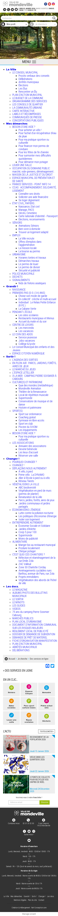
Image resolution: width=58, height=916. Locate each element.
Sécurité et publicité (29, 270)
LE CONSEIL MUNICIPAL (25, 72)
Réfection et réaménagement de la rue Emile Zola (37, 559)
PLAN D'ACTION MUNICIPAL (27, 94)
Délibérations (25, 79)
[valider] (44, 802)
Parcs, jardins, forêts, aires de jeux (36, 500)
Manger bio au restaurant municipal (37, 544)
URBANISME (19, 254)
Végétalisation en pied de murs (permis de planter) (35, 492)
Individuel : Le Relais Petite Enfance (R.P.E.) (37, 304)
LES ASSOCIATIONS (23, 442)
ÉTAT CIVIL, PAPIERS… (24, 203)
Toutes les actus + (46, 731)
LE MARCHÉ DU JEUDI (24, 369)
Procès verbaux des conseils (34, 75)
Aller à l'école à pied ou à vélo (34, 478)
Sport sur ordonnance (30, 414)
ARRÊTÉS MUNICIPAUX (24, 647)
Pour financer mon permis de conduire (34, 147)
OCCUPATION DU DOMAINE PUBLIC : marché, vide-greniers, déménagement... (33, 170)
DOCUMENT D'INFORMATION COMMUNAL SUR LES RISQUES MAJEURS (34, 626)
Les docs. (12, 586)
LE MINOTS (18, 602)
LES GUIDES (18, 605)
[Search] (27, 18)
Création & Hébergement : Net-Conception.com (29, 908)
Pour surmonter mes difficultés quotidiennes (35, 157)
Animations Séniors (29, 225)
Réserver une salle (28, 455)
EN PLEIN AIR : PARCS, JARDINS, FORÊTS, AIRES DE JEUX (34, 364)
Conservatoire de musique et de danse (36, 403)
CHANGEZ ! (18, 465)
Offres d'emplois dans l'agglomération (30, 243)
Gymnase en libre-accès (31, 420)
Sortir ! (10, 356)
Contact (41, 900)
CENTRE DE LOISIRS (23, 324)
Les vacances (26, 331)
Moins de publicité (28, 538)
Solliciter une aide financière (33, 197)
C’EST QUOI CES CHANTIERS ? (28, 554)
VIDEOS (16, 608)
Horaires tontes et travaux (32, 257)
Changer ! (12, 458)
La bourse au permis (29, 251)
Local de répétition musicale (33, 395)
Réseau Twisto (26, 481)
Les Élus (23, 88)
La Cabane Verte (27, 308)
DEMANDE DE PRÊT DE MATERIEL (29, 637)
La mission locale (28, 248)
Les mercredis (26, 327)
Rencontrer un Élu (28, 91)
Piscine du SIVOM (28, 426)
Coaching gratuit (27, 417)
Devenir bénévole (28, 449)
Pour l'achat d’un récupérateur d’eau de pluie (37, 134)
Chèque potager (27, 551)
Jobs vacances (27, 340)
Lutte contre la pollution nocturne (36, 513)
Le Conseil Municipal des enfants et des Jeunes (33, 348)
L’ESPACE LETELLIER (23, 372)
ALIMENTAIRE (19, 541)
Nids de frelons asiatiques (32, 283)
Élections (23, 85)
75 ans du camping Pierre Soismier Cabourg (30, 613)
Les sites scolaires (28, 315)
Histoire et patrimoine (30, 407)
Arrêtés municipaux (29, 82)
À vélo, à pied (26, 471)
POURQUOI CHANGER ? (24, 461)
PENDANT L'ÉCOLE (22, 312)
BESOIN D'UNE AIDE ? (23, 126)
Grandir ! (12, 286)
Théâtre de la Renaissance (33, 391)
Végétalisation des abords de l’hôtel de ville (37, 581)
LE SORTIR (17, 599)
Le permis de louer (28, 264)
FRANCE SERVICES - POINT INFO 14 (31, 184)
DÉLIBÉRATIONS (21, 650)
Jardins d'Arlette (27, 529)
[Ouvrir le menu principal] (29, 62)
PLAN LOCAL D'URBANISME (27, 621)
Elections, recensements (32, 219)
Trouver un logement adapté (33, 232)
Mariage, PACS (26, 209)
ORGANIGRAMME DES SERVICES (29, 101)
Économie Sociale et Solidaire (34, 525)
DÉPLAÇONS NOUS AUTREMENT (29, 468)
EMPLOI (16, 235)
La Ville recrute (26, 238)
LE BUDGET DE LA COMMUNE (27, 98)
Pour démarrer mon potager (33, 162)
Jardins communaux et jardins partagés (34, 505)
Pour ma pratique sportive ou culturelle (34, 141)
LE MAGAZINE (19, 589)
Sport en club (26, 423)
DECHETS (17, 276)
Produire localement (29, 548)
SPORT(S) (17, 410)
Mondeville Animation (30, 388)
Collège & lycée (27, 343)
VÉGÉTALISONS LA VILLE (25, 484)
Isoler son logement (29, 519)
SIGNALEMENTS (21, 280)
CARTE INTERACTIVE (23, 110)
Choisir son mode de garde (33, 295)
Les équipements (28, 430)
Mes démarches (16, 123)
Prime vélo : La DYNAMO (31, 474)
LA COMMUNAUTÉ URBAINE (27, 107)
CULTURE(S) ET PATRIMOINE (27, 382)
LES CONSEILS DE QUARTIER (27, 104)
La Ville (11, 69)
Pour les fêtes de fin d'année (34, 152)
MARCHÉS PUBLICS (22, 618)
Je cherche (22, 659)
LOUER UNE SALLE (22, 165)
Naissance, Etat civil (29, 206)
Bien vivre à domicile (29, 229)
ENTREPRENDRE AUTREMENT (27, 522)
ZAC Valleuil (25, 564)
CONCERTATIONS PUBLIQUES (28, 120)
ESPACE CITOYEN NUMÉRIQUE (28, 353)
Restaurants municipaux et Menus (36, 318)
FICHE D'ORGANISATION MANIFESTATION (34, 640)
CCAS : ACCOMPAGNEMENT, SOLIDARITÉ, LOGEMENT (34, 189)
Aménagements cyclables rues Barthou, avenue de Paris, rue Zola (36, 572)
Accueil (12, 659)
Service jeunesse (28, 337)
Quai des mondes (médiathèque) (36, 385)
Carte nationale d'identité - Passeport (38, 216)
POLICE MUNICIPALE (23, 273)
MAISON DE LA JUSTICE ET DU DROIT (32, 174)
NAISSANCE (19, 289)
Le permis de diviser (29, 267)
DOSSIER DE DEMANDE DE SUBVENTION (33, 634)
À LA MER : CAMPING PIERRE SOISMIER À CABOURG (34, 377)
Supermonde (25, 398)
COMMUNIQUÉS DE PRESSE (27, 117)
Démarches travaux (29, 260)
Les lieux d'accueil (28, 452)
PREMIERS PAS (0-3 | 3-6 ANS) (28, 292)
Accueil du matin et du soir (33, 321)
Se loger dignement (29, 200)
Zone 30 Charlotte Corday (32, 567)
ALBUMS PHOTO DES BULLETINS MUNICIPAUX (29, 594)
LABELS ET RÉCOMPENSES (26, 114)
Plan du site (32, 900)
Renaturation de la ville (30, 497)
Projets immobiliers (29, 576)
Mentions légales (20, 900)
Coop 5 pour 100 (28, 532)
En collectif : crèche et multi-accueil (37, 299)
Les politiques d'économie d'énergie (38, 516)
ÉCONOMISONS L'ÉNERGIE (26, 509)
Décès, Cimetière (28, 213)
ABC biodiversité (27, 487)
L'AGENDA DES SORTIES (25, 359)
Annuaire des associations (32, 446)
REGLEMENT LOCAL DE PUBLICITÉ (30, 631)
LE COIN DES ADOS (22, 334)
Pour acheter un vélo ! (30, 130)
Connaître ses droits (29, 193)
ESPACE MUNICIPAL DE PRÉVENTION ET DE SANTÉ (33, 179)
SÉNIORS (17, 222)
